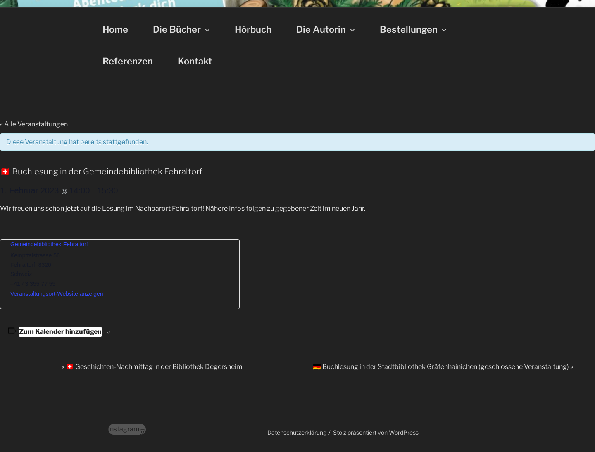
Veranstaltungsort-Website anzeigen (56, 293)
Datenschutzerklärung (296, 432)
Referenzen (127, 61)
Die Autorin (326, 29)
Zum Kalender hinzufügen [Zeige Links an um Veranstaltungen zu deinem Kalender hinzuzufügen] (60, 331)
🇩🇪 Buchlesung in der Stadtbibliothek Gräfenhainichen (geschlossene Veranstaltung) (443, 367)
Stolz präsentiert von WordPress (376, 432)
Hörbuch (253, 29)
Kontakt (195, 61)
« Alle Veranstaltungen (34, 124)
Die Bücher (182, 29)
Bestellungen (414, 29)
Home (115, 29)
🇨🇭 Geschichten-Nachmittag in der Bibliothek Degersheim (152, 367)
